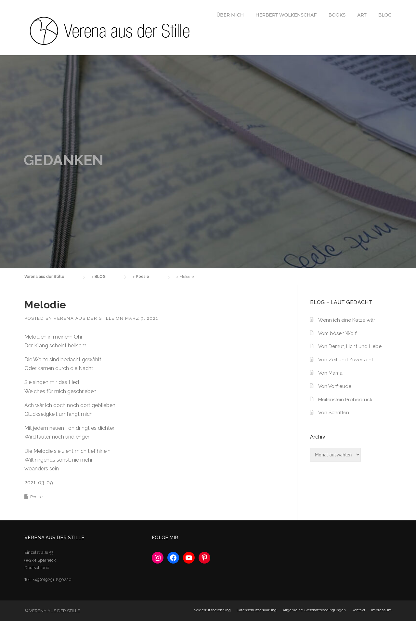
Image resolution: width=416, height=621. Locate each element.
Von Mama (330, 373)
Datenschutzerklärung (257, 610)
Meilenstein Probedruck (345, 400)
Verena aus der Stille (84, 318)
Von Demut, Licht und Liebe (350, 346)
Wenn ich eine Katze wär (346, 320)
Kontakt (358, 610)
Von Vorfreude (334, 386)
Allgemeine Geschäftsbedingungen (314, 610)
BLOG (385, 15)
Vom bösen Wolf (337, 333)
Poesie (36, 496)
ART (362, 15)
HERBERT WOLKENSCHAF (286, 15)
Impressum (381, 610)
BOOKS (337, 15)
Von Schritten (333, 413)
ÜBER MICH (230, 15)
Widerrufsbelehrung (212, 610)
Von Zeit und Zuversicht (345, 360)
